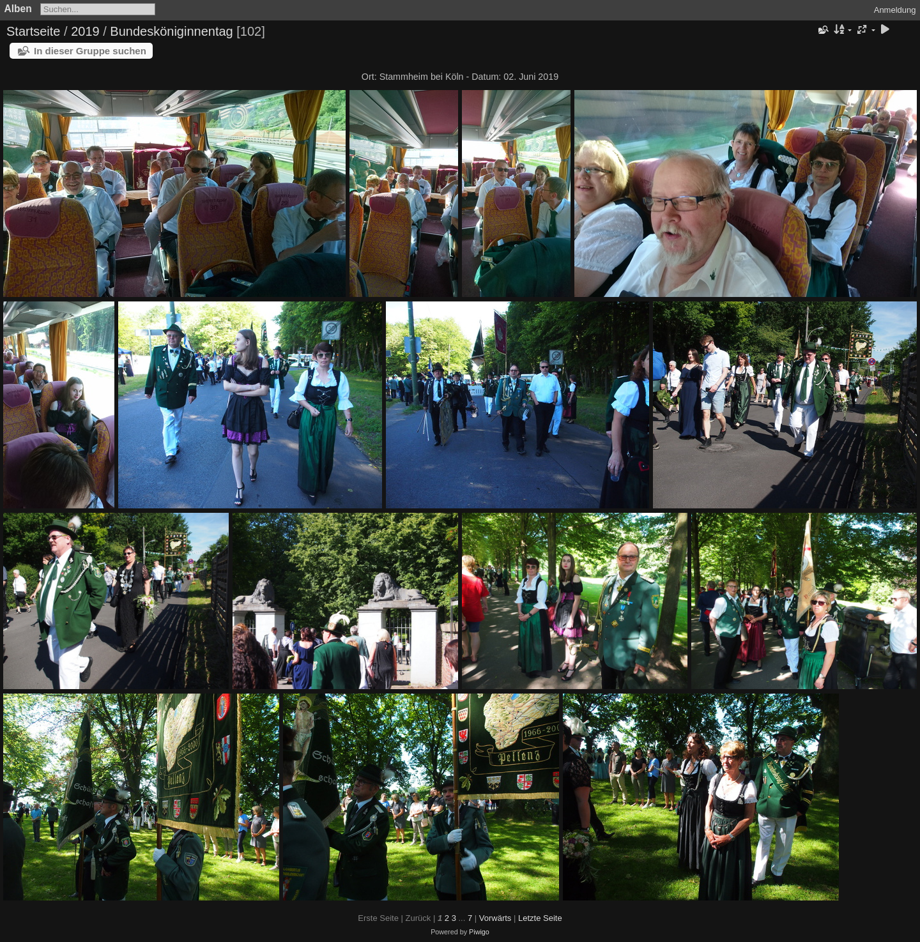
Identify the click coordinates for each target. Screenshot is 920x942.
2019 (85, 31)
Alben (18, 8)
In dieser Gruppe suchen (90, 50)
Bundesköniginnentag (171, 31)
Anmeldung (895, 10)
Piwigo (479, 932)
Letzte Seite (540, 918)
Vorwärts (495, 918)
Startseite (33, 31)
